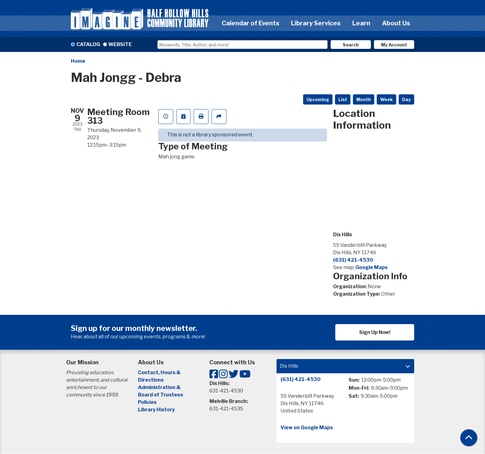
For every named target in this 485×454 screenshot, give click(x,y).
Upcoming (318, 99)
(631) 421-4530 (353, 260)
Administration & (160, 387)
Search (351, 44)
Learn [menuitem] (361, 23)
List (342, 99)
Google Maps (371, 267)
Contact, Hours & (160, 372)
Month (363, 99)
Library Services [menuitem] (316, 23)
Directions (151, 380)
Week (386, 99)
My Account (394, 44)
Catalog (88, 44)
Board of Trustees (160, 395)
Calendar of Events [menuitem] (250, 23)
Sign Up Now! (374, 332)
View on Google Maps (307, 427)
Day (406, 99)
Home (78, 61)
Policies (147, 402)
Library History (156, 410)
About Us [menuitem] (396, 23)
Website (120, 44)
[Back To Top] (468, 437)
